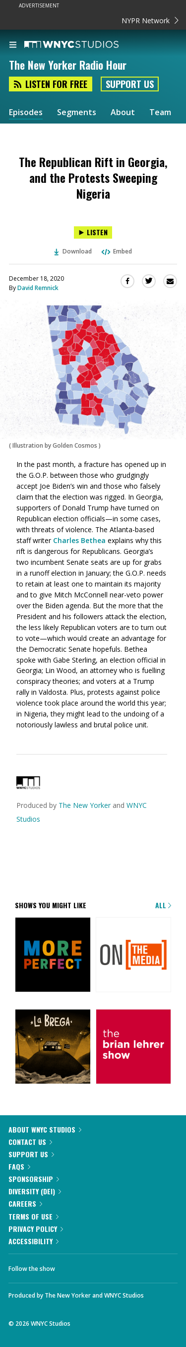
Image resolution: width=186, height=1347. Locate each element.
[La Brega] (53, 1047)
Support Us (130, 84)
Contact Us (30, 1142)
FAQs (19, 1166)
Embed (116, 251)
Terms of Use (33, 1216)
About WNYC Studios (44, 1129)
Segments (76, 112)
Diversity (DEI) (34, 1191)
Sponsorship (33, 1179)
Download (73, 251)
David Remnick (38, 288)
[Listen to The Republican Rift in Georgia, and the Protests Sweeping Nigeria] (93, 232)
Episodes (26, 112)
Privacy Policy (35, 1228)
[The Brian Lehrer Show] (134, 1047)
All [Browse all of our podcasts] (163, 905)
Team (160, 112)
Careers (25, 1203)
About (123, 112)
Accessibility (33, 1241)
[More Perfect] (53, 955)
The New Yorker (85, 805)
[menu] (12, 45)
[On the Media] (134, 955)
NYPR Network (150, 20)
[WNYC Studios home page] (83, 45)
